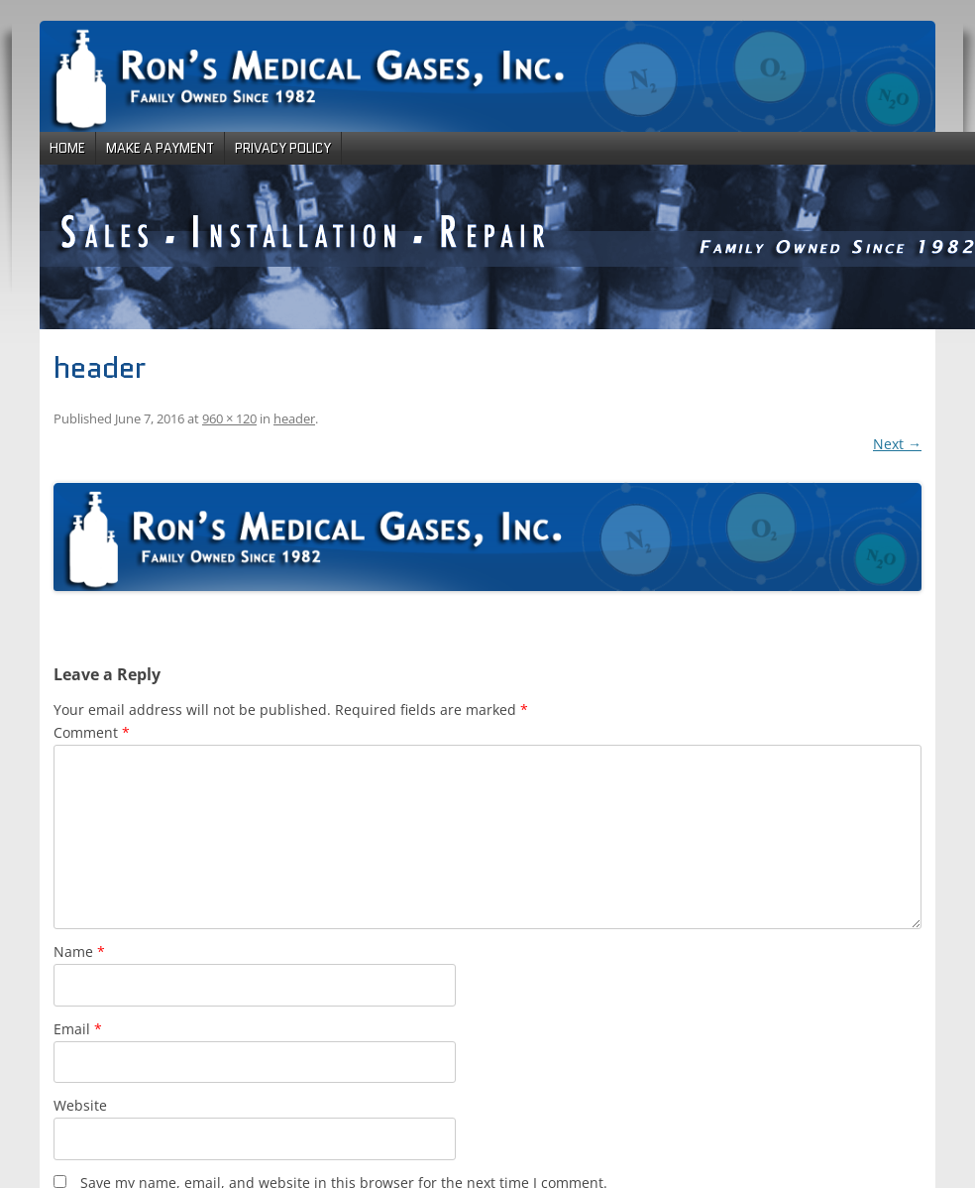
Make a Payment (160, 148)
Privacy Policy (283, 148)
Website (80, 1105)
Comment (92, 732)
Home (67, 148)
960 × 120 (229, 418)
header (294, 418)
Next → (897, 443)
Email (78, 1028)
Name (79, 951)
